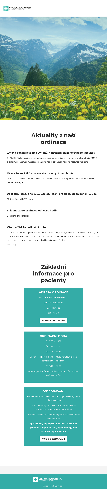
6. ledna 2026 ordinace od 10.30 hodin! (32, 210)
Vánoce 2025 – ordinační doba (26, 227)
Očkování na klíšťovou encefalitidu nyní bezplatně (40, 173)
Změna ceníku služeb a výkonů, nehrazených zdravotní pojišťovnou (51, 152)
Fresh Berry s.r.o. (57, 486)
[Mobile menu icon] (102, 8)
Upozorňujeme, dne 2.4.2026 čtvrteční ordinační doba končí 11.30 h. (52, 193)
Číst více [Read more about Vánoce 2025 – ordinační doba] (11, 245)
